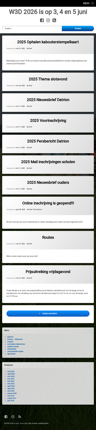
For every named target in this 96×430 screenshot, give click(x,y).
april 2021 (11, 389)
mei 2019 (10, 396)
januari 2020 (12, 394)
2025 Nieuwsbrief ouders (48, 183)
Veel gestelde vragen (15, 352)
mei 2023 (10, 381)
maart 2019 (11, 398)
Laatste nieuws (13, 347)
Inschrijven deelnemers (16, 344)
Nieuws (29, 189)
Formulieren (37, 210)
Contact (10, 342)
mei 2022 (10, 384)
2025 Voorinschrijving (48, 121)
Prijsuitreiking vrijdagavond (48, 272)
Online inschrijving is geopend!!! (48, 203)
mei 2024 (10, 377)
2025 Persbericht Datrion (48, 141)
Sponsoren (11, 354)
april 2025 (11, 374)
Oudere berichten (49, 314)
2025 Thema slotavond (48, 79)
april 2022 (11, 386)
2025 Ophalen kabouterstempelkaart (48, 42)
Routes (48, 238)
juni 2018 (10, 401)
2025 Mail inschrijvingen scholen (48, 162)
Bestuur (10, 337)
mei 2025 (10, 372)
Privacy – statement (14, 340)
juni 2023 (10, 379)
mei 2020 (10, 391)
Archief (29, 49)
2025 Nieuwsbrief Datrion (48, 100)
